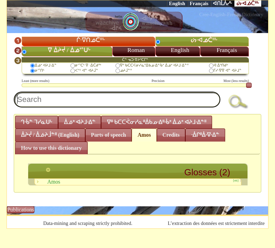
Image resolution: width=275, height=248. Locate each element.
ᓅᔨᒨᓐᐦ (126, 70)
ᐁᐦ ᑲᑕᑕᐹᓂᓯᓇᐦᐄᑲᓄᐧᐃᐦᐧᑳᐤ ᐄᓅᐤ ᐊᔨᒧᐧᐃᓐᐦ (154, 65)
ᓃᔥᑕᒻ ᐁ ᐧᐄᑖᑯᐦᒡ (88, 65)
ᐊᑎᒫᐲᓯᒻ (222, 3)
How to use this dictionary (51, 148)
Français (199, 3)
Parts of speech (108, 135)
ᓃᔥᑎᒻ (39, 70)
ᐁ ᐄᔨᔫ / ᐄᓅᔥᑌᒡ (69, 49)
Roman (136, 49)
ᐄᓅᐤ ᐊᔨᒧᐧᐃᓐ (46, 65)
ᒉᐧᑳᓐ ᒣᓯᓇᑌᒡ (36, 122)
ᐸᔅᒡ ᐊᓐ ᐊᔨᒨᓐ (86, 70)
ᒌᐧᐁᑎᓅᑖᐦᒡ (90, 40)
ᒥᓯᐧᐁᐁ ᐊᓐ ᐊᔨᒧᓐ (227, 70)
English (177, 3)
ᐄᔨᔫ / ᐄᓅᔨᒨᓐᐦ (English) (50, 135)
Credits (170, 135)
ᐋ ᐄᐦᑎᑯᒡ (220, 65)
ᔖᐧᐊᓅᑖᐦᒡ (247, 3)
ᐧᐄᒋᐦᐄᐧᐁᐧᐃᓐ (205, 135)
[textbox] (117, 99)
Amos (144, 135)
